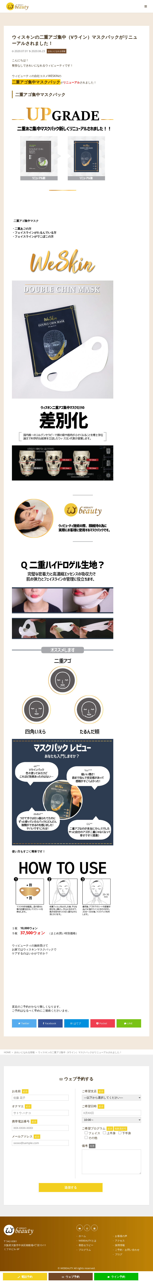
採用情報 (120, 1245)
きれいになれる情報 (56, 51)
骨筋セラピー (86, 1245)
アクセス (120, 1240)
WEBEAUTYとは (87, 1240)
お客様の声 (121, 1236)
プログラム (85, 1249)
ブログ (118, 1254)
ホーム (82, 1236)
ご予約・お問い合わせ (127, 1249)
